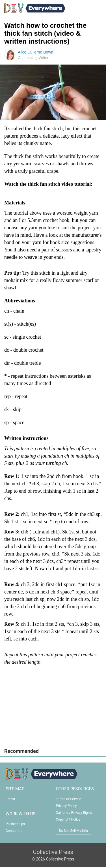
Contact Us (14, 831)
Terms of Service (68, 799)
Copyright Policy (68, 819)
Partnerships (15, 824)
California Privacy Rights (74, 813)
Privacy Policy (66, 806)
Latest (10, 799)
